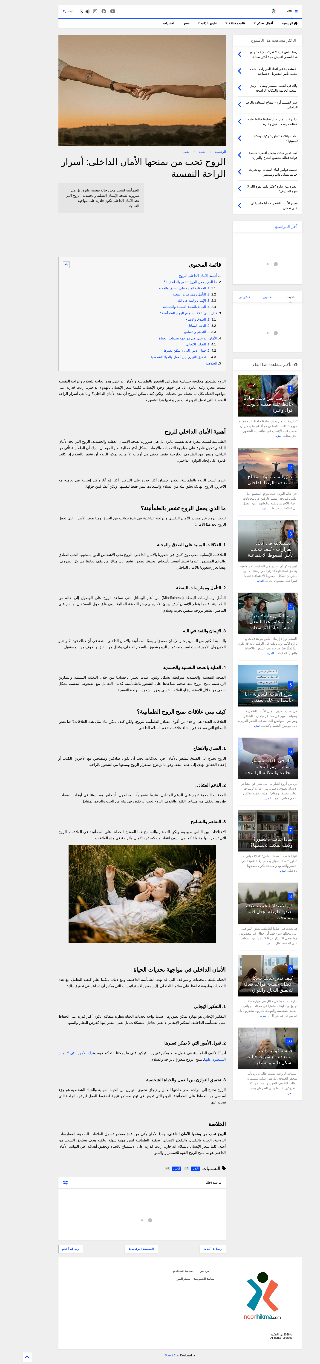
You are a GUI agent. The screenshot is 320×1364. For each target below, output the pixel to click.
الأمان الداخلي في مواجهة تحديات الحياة (168, 338)
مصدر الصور (163, 1278)
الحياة (182, 151)
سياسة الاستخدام (162, 1271)
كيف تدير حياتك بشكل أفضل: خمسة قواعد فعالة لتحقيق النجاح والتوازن (248, 984)
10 (268, 1041)
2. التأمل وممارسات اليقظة (171, 294)
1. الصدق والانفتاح (177, 319)
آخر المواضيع (266, 227)
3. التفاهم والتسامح (176, 332)
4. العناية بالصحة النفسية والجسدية (166, 307)
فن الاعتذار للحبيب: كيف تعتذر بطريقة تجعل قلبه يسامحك (249, 911)
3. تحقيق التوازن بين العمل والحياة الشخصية (159, 357)
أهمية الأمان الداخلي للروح (178, 276)
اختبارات (148, 23)
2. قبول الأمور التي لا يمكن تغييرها (166, 350)
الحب (166, 151)
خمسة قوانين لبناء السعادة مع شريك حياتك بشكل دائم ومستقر (249, 1056)
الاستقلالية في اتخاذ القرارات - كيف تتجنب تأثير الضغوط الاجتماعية (250, 549)
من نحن (183, 1271)
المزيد (258, 435)
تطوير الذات (187, 23)
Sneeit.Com (152, 1355)
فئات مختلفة (215, 23)
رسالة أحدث (192, 1249)
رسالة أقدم (50, 1249)
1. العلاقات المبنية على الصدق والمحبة (163, 288)
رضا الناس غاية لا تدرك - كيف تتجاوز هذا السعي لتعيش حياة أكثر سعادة (249, 621)
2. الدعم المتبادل (178, 325)
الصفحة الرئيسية (121, 1249)
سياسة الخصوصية (184, 1278)
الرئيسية (269, 23)
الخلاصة (191, 363)
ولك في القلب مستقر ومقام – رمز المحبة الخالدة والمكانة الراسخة (249, 766)
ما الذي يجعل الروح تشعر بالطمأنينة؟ (170, 282)
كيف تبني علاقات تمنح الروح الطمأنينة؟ (168, 313)
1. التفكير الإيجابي (177, 344)
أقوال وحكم (243, 23)
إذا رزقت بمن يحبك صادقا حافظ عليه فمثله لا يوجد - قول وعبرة (248, 404)
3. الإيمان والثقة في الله (173, 300)
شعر (166, 23)
